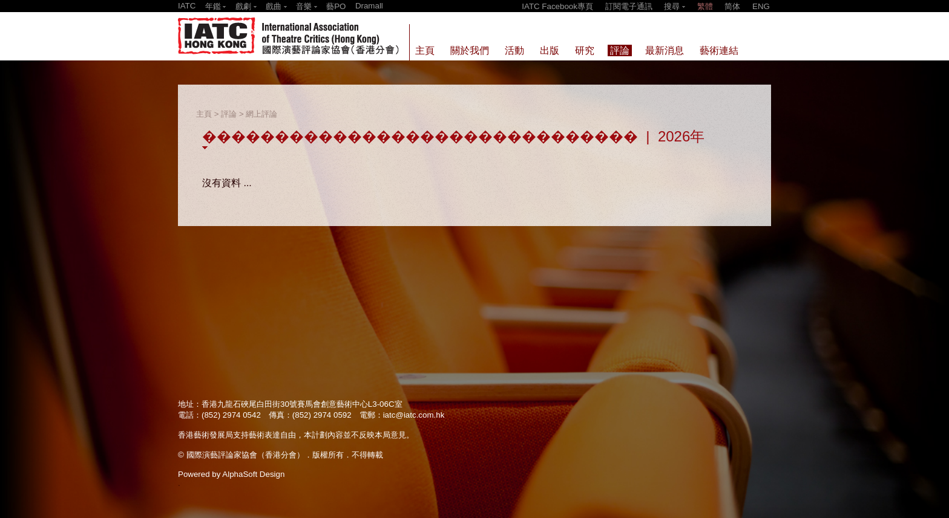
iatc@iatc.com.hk (414, 414)
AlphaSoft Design (253, 474)
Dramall (369, 5)
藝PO (336, 6)
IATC (186, 5)
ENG (761, 6)
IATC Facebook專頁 (557, 6)
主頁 (204, 113)
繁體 (705, 6)
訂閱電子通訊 (628, 6)
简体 (732, 6)
